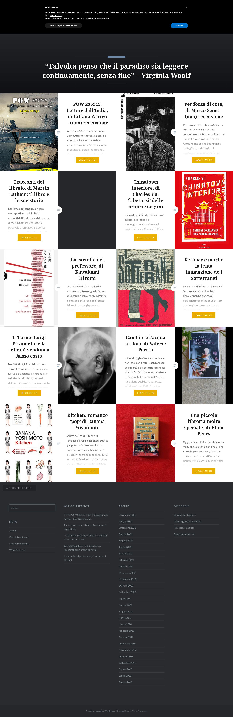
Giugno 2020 (125, 604)
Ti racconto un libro (184, 527)
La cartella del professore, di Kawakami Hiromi (85, 558)
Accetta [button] (179, 709)
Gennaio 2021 (126, 566)
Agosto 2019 (125, 669)
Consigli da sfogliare (184, 514)
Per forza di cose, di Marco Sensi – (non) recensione (85, 527)
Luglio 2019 (125, 675)
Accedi (12, 530)
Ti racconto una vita (183, 534)
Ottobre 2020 (126, 585)
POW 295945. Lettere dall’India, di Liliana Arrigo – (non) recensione (86, 516)
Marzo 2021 (125, 553)
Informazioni (201, 6)
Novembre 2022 (127, 514)
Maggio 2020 (126, 611)
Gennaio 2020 (126, 637)
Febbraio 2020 (126, 630)
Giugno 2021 (125, 534)
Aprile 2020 (125, 617)
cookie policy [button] (56, 699)
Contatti (220, 6)
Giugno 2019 (125, 682)
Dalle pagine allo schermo (187, 521)
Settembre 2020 (127, 592)
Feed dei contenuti (18, 537)
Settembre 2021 (127, 527)
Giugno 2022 (125, 521)
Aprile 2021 (125, 547)
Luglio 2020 (125, 598)
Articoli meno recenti (19, 488)
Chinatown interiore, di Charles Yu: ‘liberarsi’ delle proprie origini (82, 547)
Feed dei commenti (19, 543)
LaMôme (16, 7)
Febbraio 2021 (126, 559)
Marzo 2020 (125, 624)
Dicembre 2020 (127, 572)
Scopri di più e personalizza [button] (63, 709)
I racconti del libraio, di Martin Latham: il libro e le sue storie (86, 537)
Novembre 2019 (127, 649)
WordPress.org (17, 549)
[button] (186, 690)
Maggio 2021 (126, 540)
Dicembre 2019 (127, 643)
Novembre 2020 (127, 579)
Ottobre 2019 (126, 656)
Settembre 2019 (127, 662)
